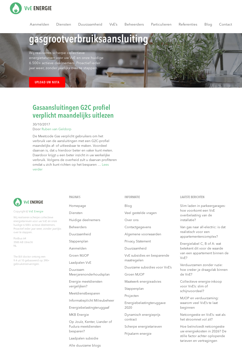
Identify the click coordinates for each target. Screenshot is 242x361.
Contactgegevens (138, 227)
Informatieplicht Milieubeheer (91, 300)
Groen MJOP (79, 255)
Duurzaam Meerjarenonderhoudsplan (89, 272)
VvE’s (113, 25)
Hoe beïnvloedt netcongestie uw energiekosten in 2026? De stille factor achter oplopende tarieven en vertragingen (203, 334)
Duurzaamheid (90, 25)
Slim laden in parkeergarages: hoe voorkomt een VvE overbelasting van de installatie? (202, 213)
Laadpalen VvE (80, 262)
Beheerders (134, 25)
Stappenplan (78, 241)
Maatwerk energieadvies (143, 281)
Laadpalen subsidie (83, 338)
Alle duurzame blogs (85, 345)
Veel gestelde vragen (141, 213)
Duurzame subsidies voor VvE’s (148, 267)
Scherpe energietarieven (143, 326)
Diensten (63, 25)
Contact (225, 25)
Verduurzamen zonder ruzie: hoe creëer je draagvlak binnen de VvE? (204, 269)
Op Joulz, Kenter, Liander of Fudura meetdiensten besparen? (90, 326)
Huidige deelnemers (84, 220)
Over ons (131, 220)
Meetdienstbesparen (84, 293)
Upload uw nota (47, 82)
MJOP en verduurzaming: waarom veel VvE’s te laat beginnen (199, 303)
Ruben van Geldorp (56, 129)
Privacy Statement (138, 241)
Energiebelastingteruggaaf (89, 307)
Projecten (132, 296)
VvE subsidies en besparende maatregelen (147, 258)
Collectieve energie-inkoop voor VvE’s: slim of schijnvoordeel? (201, 286)
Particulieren (161, 25)
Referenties (188, 25)
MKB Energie (79, 314)
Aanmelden (39, 25)
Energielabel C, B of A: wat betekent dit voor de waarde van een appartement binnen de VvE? (204, 251)
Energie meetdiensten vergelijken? (85, 284)
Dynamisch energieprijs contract (142, 317)
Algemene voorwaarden (143, 234)
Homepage (77, 206)
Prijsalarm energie (138, 333)
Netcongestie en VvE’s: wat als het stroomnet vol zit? (202, 317)
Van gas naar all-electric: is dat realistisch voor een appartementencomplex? (202, 232)
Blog (208, 25)
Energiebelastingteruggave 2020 (145, 305)
